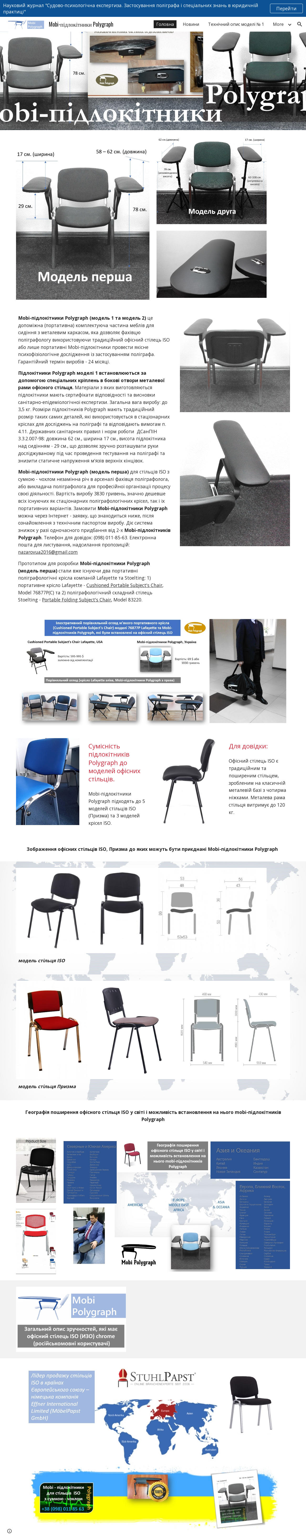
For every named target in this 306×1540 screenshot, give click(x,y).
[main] (94, 459)
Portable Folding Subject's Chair (76, 599)
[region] (153, 8)
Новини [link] (191, 24)
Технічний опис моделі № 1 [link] (236, 24)
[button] (299, 24)
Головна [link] (165, 24)
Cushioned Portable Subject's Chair (124, 585)
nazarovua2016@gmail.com (48, 552)
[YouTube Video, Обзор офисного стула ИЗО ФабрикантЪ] (200, 1319)
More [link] (278, 24)
